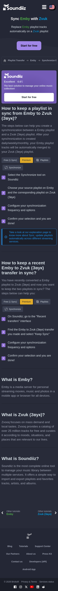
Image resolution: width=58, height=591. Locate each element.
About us (31, 554)
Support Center (43, 546)
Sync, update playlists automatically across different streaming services (31, 238)
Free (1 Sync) (10, 160)
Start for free (29, 45)
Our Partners (12, 554)
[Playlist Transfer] (14, 7)
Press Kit (47, 554)
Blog (9, 546)
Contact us (16, 561)
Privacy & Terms (29, 581)
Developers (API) (38, 561)
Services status (46, 581)
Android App (28, 569)
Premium (26, 160)
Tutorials (23, 546)
